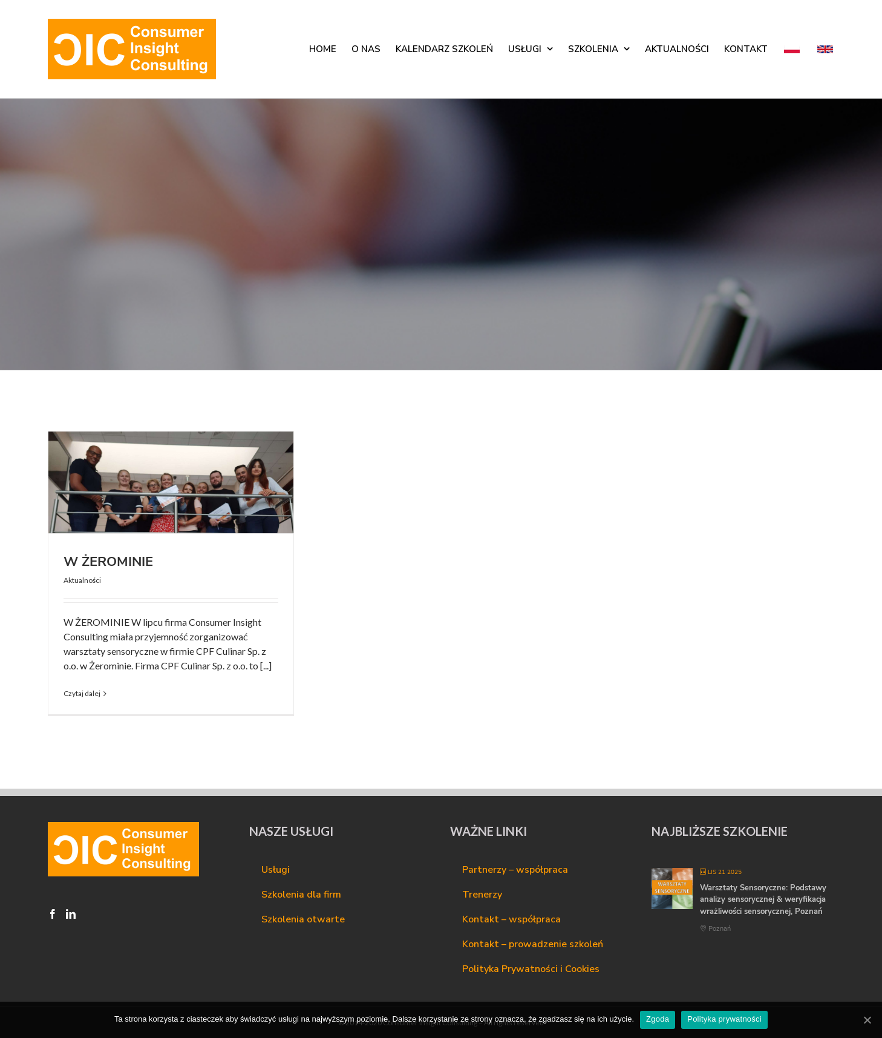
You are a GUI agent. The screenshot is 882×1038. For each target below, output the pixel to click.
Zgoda (657, 1018)
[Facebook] (52, 914)
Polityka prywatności (724, 1018)
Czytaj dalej (82, 693)
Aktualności (82, 580)
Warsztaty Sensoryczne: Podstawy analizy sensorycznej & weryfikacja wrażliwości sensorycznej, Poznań (763, 899)
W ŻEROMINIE (108, 562)
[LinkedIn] (71, 914)
